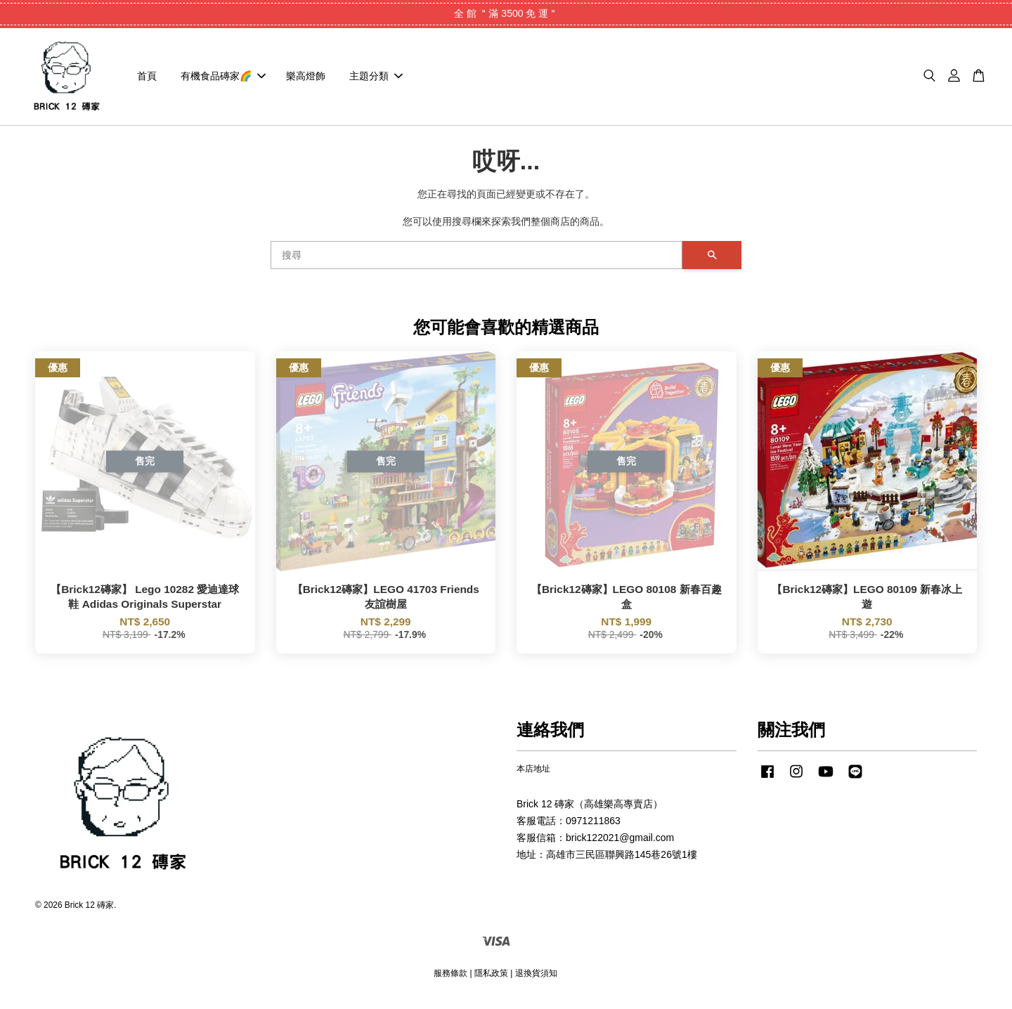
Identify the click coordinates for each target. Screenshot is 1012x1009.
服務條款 (450, 981)
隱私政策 (491, 981)
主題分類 (376, 80)
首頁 (147, 80)
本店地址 (533, 777)
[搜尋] (476, 263)
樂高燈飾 (305, 80)
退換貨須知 (536, 981)
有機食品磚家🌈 (223, 80)
